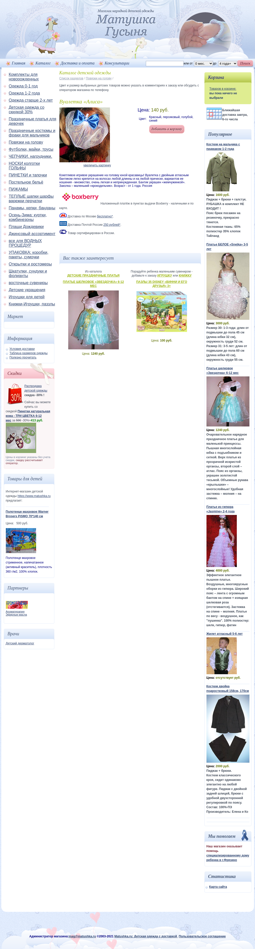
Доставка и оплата (78, 63)
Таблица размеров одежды (29, 353)
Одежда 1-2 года (24, 93)
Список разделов (71, 78)
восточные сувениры (28, 283)
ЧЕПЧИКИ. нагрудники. (30, 156)
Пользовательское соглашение (202, 936)
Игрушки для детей (27, 297)
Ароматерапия (15, 611)
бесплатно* (105, 216)
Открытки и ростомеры (30, 264)
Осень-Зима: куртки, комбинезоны (28, 217)
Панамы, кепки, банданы (32, 208)
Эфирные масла (16, 614)
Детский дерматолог (20, 643)
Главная (19, 63)
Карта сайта (218, 887)
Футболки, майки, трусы (31, 149)
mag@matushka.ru (82, 936)
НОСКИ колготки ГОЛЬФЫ (24, 165)
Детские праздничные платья (93, 275)
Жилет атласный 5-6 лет (224, 634)
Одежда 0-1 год (23, 86)
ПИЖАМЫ (18, 189)
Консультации (117, 63)
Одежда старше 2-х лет (31, 100)
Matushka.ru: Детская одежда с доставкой (146, 936)
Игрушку (164, 275)
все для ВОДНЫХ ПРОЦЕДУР (25, 243)
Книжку (185, 275)
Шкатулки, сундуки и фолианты (28, 273)
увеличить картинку (97, 165)
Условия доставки (22, 349)
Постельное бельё (26, 182)
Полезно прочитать (23, 357)
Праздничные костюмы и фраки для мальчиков (32, 132)
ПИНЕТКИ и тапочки (28, 175)
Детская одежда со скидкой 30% (26, 109)
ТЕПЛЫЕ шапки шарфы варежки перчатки (31, 198)
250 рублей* (111, 225)
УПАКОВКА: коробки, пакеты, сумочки (29, 254)
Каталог (43, 63)
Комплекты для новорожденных (24, 76)
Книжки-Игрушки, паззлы (32, 304)
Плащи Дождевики (26, 226)
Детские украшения (27, 290)
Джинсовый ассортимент (32, 234)
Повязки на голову (26, 142)
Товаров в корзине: (223, 89)
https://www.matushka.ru (34, 496)
